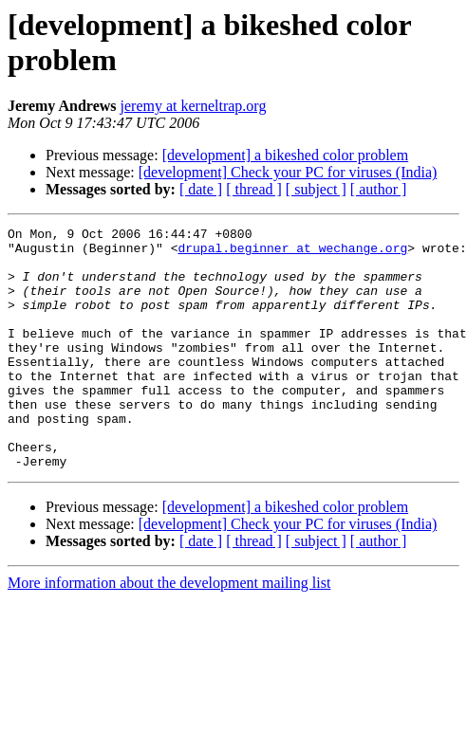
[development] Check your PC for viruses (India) (288, 172)
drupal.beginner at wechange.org (292, 253)
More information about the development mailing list (169, 631)
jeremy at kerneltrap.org (194, 106)
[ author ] (378, 189)
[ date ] (200, 189)
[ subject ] (316, 189)
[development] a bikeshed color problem (285, 155)
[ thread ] (254, 189)
